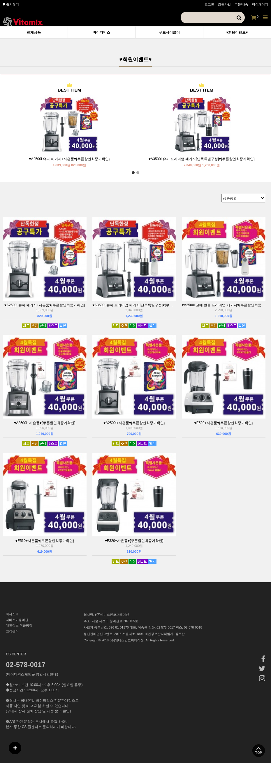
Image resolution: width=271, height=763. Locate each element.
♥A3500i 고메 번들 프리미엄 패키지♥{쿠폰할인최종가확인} (223, 305)
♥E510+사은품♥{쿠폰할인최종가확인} (44, 541)
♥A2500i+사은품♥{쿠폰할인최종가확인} (134, 423)
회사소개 (12, 614)
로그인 (209, 4)
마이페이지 (260, 4)
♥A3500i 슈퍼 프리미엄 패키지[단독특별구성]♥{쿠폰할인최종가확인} (202, 159)
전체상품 (34, 32)
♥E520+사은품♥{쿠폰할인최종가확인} (223, 423)
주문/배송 (241, 4)
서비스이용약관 (17, 620)
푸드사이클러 (169, 32)
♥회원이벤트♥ (237, 32)
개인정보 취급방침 (19, 625)
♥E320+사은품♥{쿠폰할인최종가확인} (134, 541)
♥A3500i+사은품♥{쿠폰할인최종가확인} (44, 423)
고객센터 (12, 631)
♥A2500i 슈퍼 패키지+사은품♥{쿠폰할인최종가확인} (69, 159)
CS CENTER (16, 654)
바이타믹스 (101, 32)
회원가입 (224, 4)
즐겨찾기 (11, 4)
